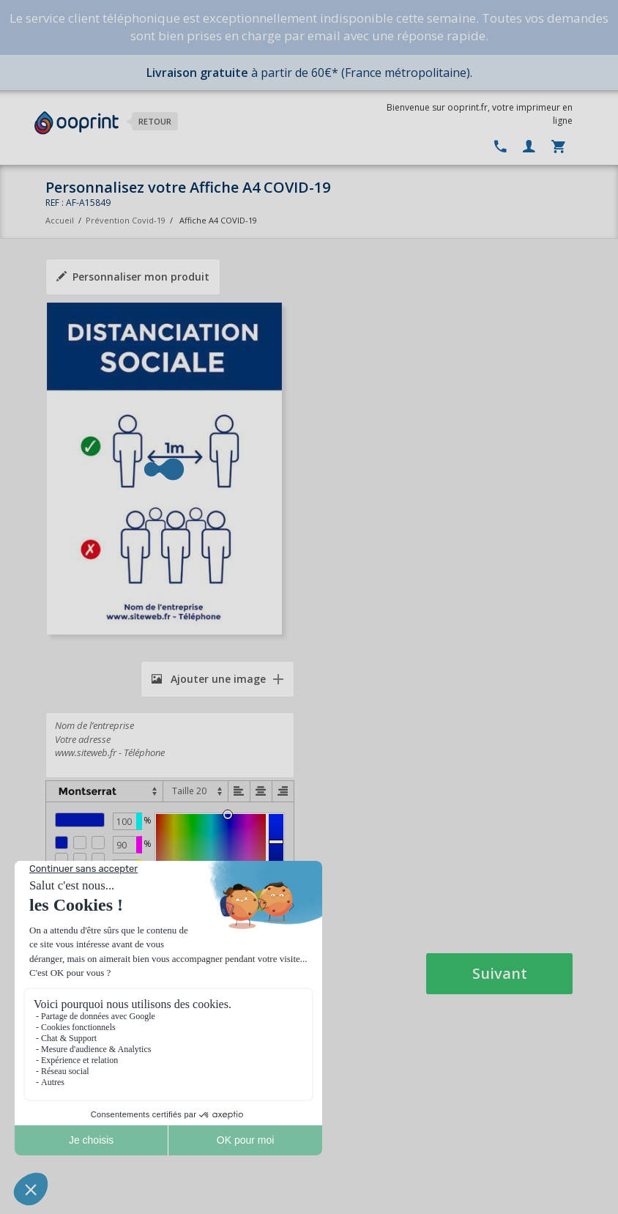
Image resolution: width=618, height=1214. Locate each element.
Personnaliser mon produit (132, 277)
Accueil (59, 220)
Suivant (499, 973)
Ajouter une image (209, 679)
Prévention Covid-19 (125, 220)
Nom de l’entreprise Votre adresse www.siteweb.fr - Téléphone (169, 745)
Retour (154, 121)
